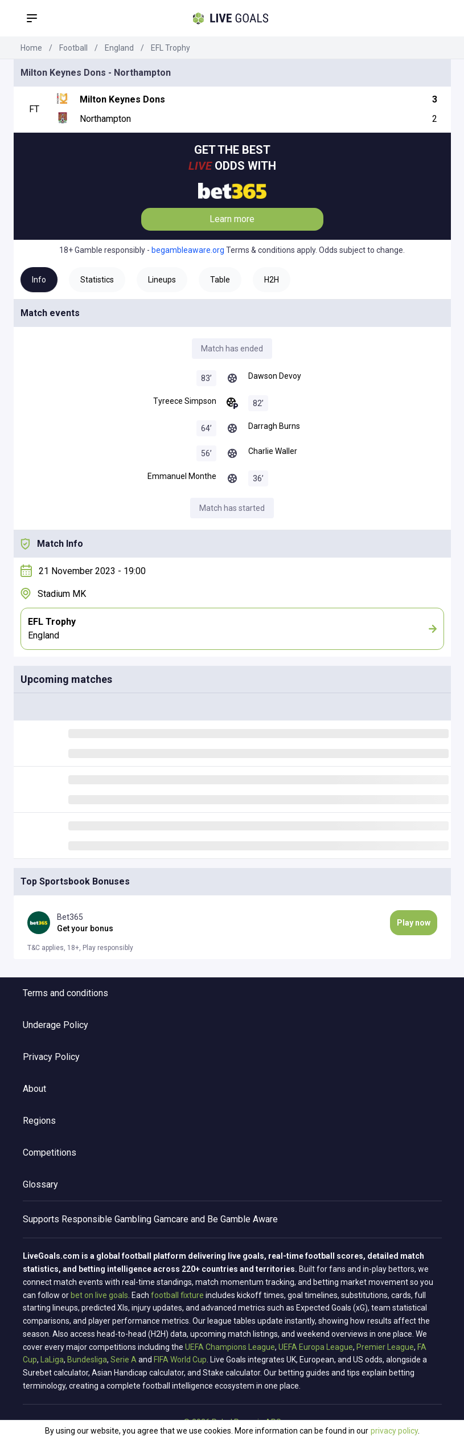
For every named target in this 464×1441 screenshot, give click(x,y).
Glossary (40, 1184)
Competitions (49, 1152)
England (119, 47)
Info (39, 279)
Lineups (162, 279)
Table (220, 279)
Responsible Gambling (106, 1219)
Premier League (385, 1347)
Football (73, 47)
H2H (271, 279)
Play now (413, 922)
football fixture (177, 1295)
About (34, 1088)
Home (31, 47)
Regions (39, 1120)
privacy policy (394, 1430)
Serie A (123, 1359)
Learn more (232, 219)
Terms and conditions (65, 993)
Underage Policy (55, 1025)
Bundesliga (87, 1359)
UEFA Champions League (230, 1347)
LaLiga (52, 1359)
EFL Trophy (170, 47)
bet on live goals (99, 1295)
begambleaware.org (187, 250)
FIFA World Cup (180, 1359)
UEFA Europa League (315, 1347)
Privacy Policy (51, 1056)
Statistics (97, 279)
